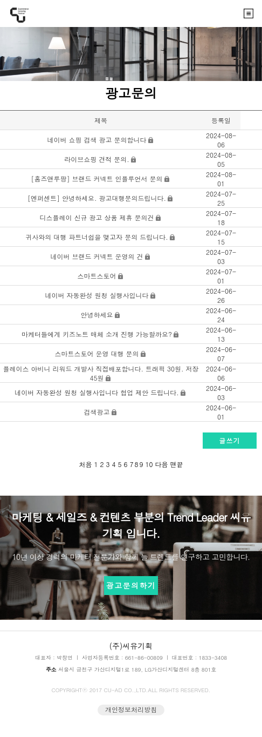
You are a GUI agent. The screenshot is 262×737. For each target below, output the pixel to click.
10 (149, 464)
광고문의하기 (131, 585)
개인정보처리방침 (131, 709)
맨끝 (176, 464)
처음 (85, 464)
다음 (161, 464)
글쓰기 (229, 440)
